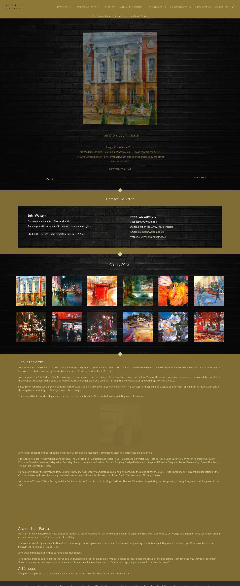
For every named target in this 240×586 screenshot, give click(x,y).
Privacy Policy (118, 565)
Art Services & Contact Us (134, 560)
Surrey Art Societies (130, 7)
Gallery (48, 560)
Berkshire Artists (156, 7)
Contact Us (221, 7)
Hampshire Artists (180, 7)
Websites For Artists (105, 560)
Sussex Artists (203, 7)
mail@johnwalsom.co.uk (151, 231)
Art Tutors (109, 7)
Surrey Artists (63, 7)
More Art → (220, 26)
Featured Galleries (85, 7)
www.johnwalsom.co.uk (153, 236)
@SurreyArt (157, 580)
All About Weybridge (115, 580)
